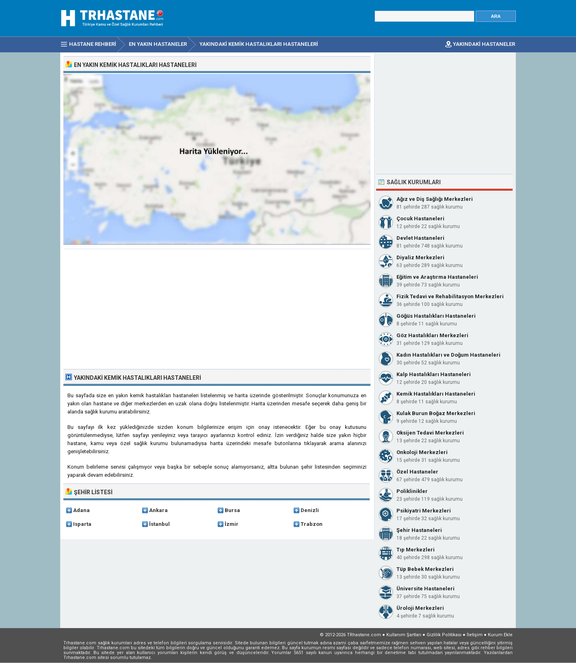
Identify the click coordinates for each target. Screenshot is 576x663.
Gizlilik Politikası (444, 634)
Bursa (232, 510)
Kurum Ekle (500, 634)
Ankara (158, 510)
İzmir (231, 524)
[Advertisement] (217, 310)
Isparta (82, 524)
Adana (81, 510)
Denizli (310, 510)
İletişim (475, 634)
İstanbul (159, 524)
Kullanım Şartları (403, 634)
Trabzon (312, 524)
